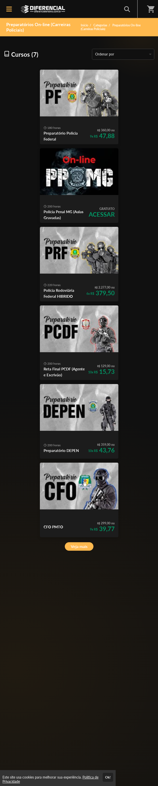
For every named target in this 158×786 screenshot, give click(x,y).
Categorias (100, 25)
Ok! (108, 777)
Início (84, 25)
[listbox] (123, 54)
